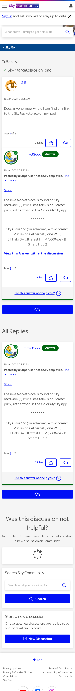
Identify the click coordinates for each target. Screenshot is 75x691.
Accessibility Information (57, 672)
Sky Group (9, 680)
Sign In (70, 7)
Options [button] (7, 61)
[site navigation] (4, 6)
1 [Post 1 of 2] (10, 133)
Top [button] (39, 660)
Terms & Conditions (60, 668)
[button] (69, 81)
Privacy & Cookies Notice (17, 672)
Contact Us (65, 676)
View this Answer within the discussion (33, 253)
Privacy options (12, 668)
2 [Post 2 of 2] (10, 268)
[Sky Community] (24, 6)
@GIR (8, 190)
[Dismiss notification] (70, 16)
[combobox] (34, 32)
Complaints (10, 676)
